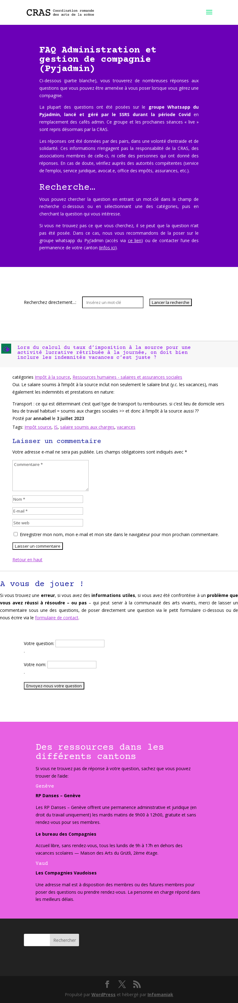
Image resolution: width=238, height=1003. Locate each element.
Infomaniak (160, 994)
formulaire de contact (56, 618)
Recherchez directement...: (50, 302)
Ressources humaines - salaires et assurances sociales (127, 377)
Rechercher (64, 940)
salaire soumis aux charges (87, 427)
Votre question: (39, 643)
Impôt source (37, 427)
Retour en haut (27, 559)
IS (56, 427)
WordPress (103, 994)
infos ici (107, 248)
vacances (126, 427)
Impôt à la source (52, 377)
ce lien (135, 240)
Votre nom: (35, 664)
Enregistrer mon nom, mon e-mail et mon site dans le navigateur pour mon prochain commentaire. (119, 534)
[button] (119, 354)
